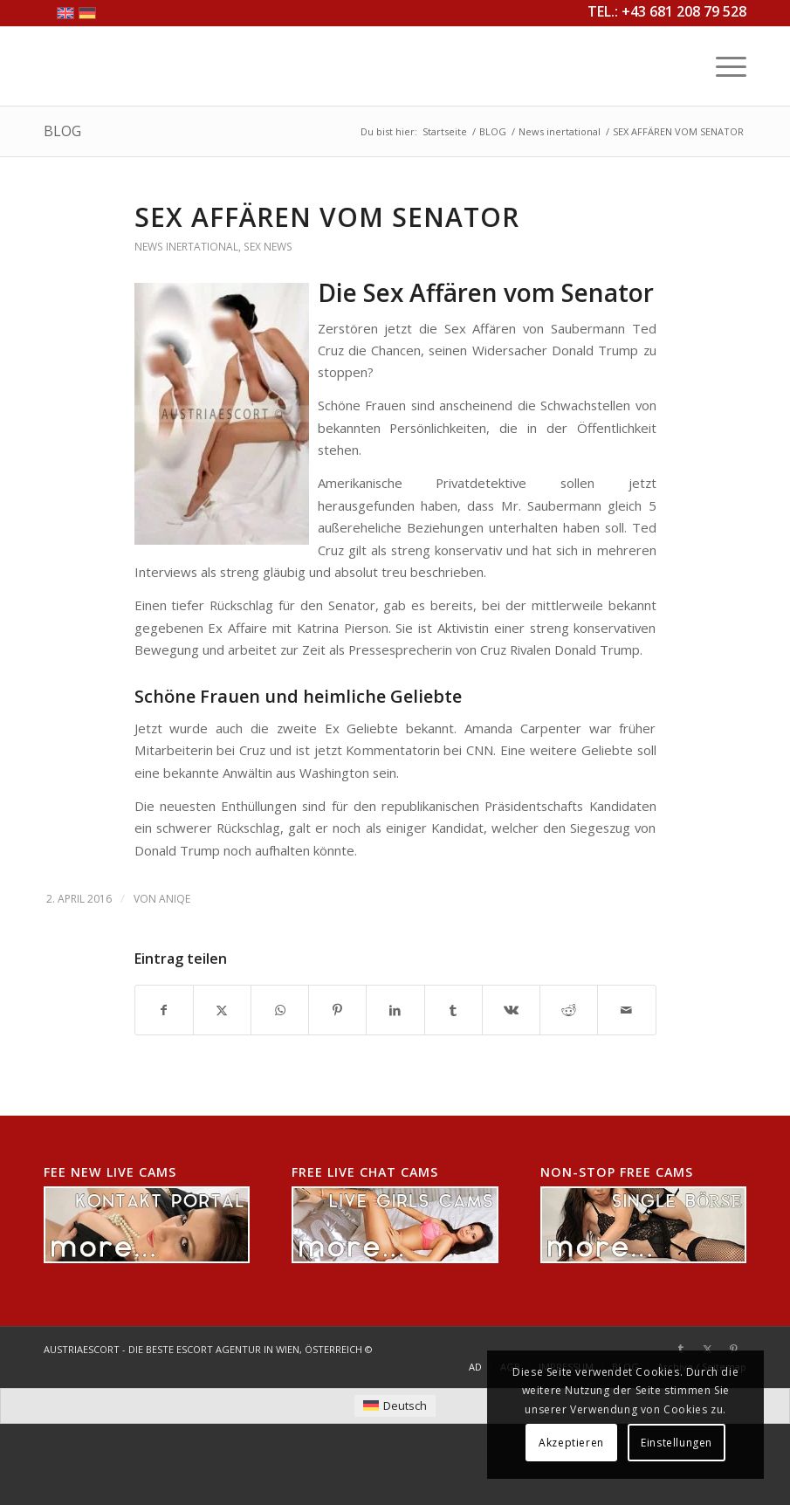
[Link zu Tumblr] (681, 1349)
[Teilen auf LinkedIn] (395, 1010)
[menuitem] (722, 66)
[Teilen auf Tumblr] (453, 1010)
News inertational (186, 246)
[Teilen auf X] (222, 1010)
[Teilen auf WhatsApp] (279, 1010)
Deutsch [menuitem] (405, 1405)
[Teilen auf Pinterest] (337, 1010)
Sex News (268, 246)
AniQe (174, 898)
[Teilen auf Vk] (511, 1010)
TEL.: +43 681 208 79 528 (666, 11)
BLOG (62, 131)
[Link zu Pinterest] (733, 1349)
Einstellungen (676, 1442)
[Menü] (722, 66)
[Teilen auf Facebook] (164, 1010)
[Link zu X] (707, 1349)
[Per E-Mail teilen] (626, 1010)
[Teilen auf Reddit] (568, 1010)
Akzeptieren (571, 1442)
